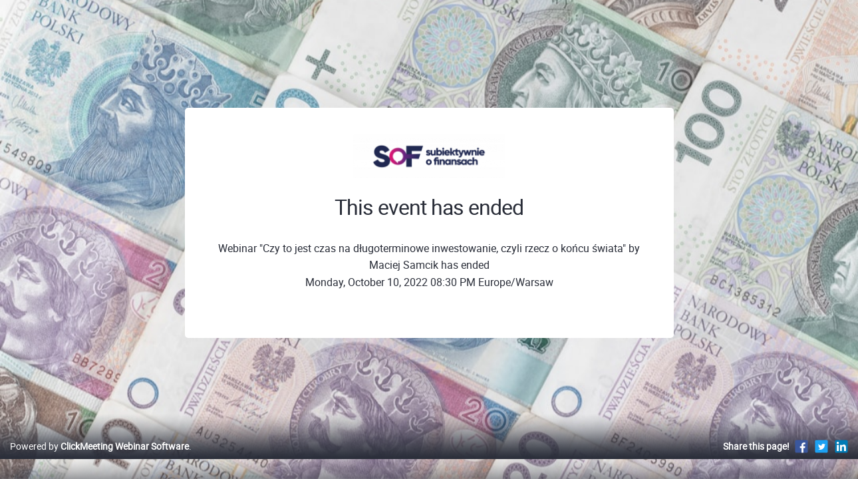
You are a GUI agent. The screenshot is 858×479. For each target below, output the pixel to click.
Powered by (99, 460)
